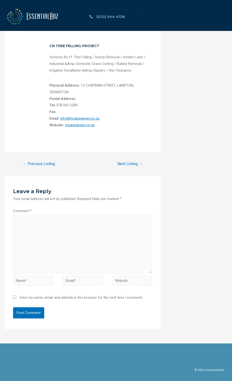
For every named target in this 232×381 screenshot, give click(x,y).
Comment (22, 211)
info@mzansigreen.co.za (79, 118)
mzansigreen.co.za (80, 125)
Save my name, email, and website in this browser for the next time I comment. (81, 297)
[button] (138, 16)
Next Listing (129, 163)
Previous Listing (39, 163)
